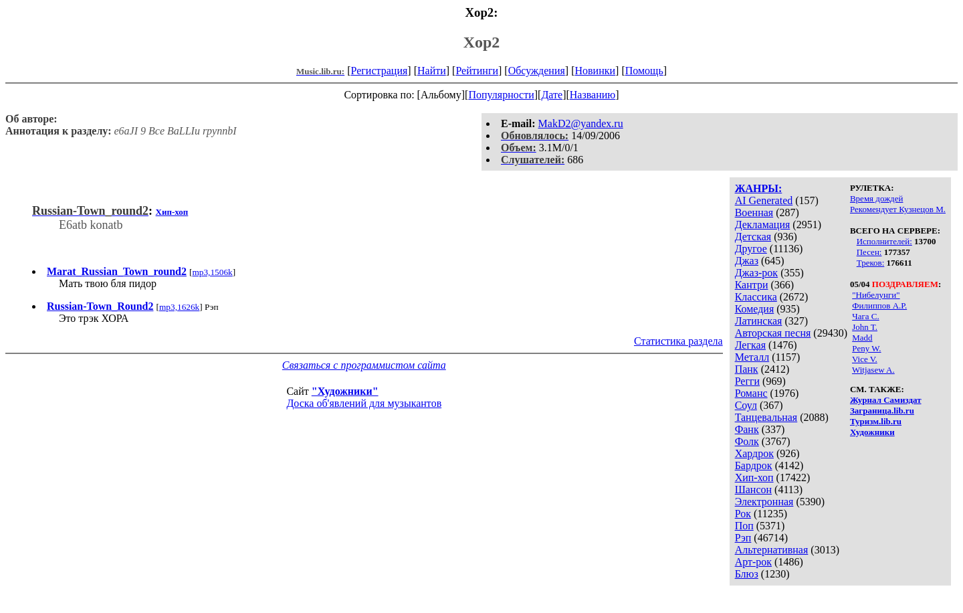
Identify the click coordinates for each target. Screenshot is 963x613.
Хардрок (754, 453)
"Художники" (345, 391)
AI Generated (764, 200)
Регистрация (379, 70)
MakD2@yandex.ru (580, 123)
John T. (864, 327)
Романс (751, 393)
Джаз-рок (756, 272)
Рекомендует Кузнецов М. (898, 209)
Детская (753, 236)
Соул (746, 405)
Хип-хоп (754, 477)
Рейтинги (476, 70)
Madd (862, 338)
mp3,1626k (179, 307)
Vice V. (864, 359)
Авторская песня (773, 333)
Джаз (746, 260)
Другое (751, 248)
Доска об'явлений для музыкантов (363, 403)
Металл (752, 357)
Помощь (644, 70)
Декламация (762, 224)
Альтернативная (772, 549)
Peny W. (866, 348)
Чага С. (865, 316)
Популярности (501, 94)
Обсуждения (536, 70)
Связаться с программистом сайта (364, 365)
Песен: (869, 252)
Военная (754, 212)
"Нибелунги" (875, 295)
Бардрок (753, 465)
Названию (593, 94)
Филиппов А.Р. (879, 305)
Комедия (754, 309)
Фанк (747, 429)
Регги (747, 381)
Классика (756, 296)
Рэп (743, 537)
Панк (746, 369)
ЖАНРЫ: (758, 188)
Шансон (753, 489)
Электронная (764, 501)
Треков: (871, 263)
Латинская (758, 321)
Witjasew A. (873, 370)
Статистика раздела (678, 341)
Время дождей (876, 198)
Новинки (594, 70)
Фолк (747, 441)
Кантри (751, 284)
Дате (551, 94)
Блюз (746, 574)
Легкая (750, 345)
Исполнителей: (884, 241)
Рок (743, 513)
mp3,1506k (212, 272)
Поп (744, 525)
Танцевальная (766, 417)
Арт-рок (753, 561)
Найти (431, 70)
